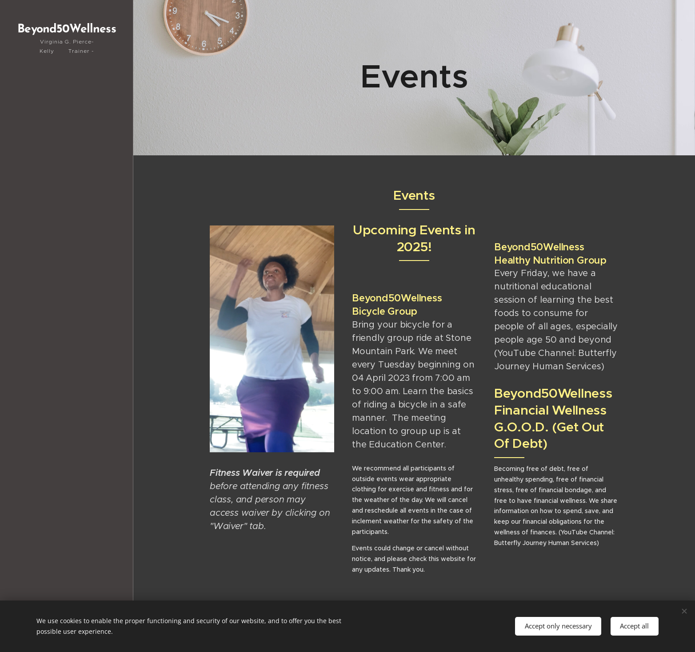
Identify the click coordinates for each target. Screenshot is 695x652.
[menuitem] (67, 220)
